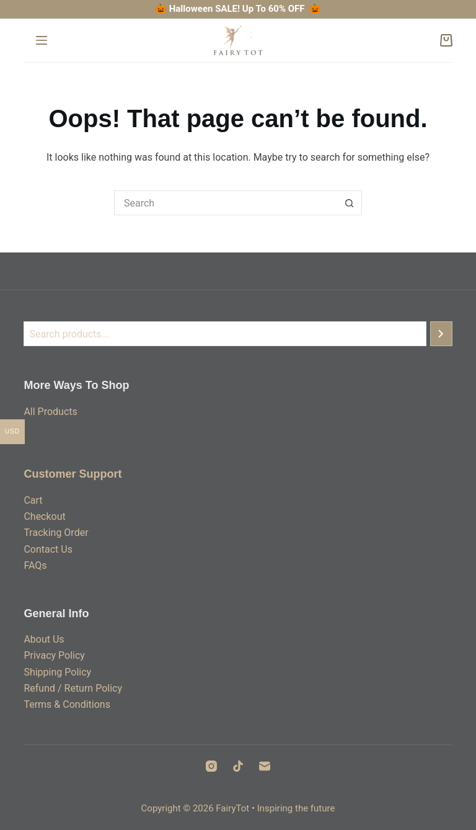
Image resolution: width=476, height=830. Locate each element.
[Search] (441, 333)
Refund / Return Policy (73, 688)
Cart (33, 500)
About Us (44, 639)
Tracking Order (56, 532)
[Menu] (41, 40)
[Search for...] (225, 202)
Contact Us (48, 549)
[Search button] (349, 202)
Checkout (44, 516)
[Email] (264, 766)
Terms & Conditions (67, 704)
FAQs (35, 565)
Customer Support (72, 474)
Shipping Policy (57, 672)
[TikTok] (238, 766)
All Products (50, 411)
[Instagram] (211, 766)
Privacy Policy (54, 655)
